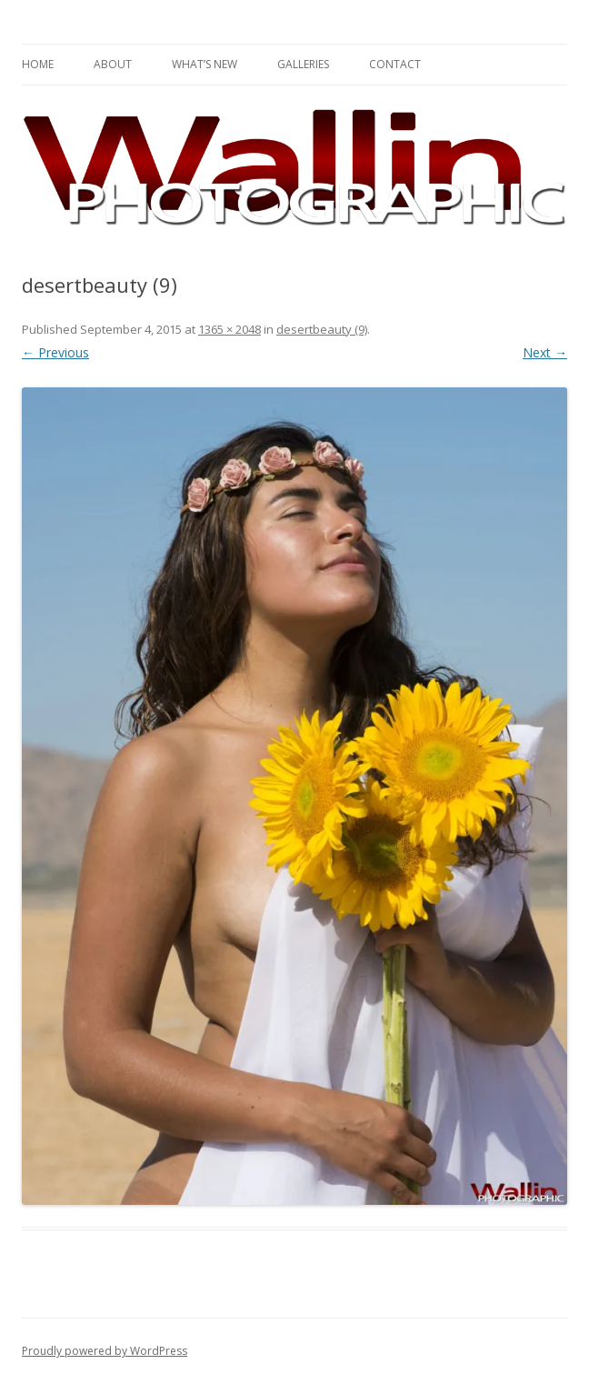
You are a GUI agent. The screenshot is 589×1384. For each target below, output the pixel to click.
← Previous (55, 352)
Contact (395, 64)
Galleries (303, 64)
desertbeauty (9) (321, 329)
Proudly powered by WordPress (104, 1351)
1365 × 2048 (229, 329)
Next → (545, 352)
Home (38, 64)
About (113, 64)
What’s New (204, 64)
